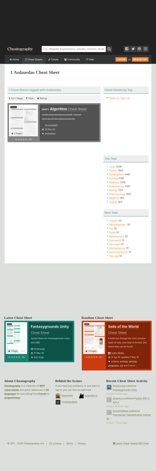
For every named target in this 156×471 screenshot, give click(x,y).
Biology (113, 190)
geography (113, 365)
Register (140, 59)
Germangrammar (118, 252)
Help (90, 59)
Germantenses (117, 248)
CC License (55, 443)
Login (121, 59)
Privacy (82, 443)
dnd (36, 357)
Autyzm (113, 220)
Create (53, 59)
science (115, 361)
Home (14, 59)
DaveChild (67, 395)
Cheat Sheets (34, 59)
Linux (112, 166)
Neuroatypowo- (118, 224)
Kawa (112, 232)
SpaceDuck (91, 395)
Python (113, 170)
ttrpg (41, 357)
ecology (124, 361)
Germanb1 (114, 244)
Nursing (113, 178)
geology (133, 361)
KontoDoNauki (121, 411)
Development (116, 174)
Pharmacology (117, 194)
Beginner (114, 198)
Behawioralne (116, 236)
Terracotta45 (51, 125)
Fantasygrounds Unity (125, 389)
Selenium (114, 182)
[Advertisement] (78, 21)
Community (72, 59)
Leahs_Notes (117, 353)
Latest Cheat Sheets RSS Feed (131, 443)
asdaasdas (50, 133)
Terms (69, 443)
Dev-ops (114, 256)
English (113, 202)
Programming (116, 186)
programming (12, 397)
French (42, 393)
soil (121, 365)
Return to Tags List (119, 98)
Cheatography (12, 385)
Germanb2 (115, 240)
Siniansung (39, 349)
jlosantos (118, 398)
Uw (111, 228)
